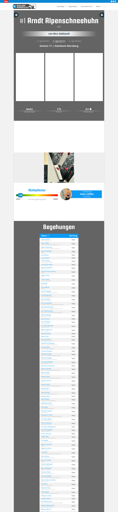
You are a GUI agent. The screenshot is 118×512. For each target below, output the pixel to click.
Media (98, 6)
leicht (29, 109)
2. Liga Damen (43, 41)
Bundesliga (60, 6)
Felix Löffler (87, 194)
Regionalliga (73, 6)
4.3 (88, 109)
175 (59, 109)
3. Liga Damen (75, 41)
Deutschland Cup (86, 6)
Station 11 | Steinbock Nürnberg (59, 46)
